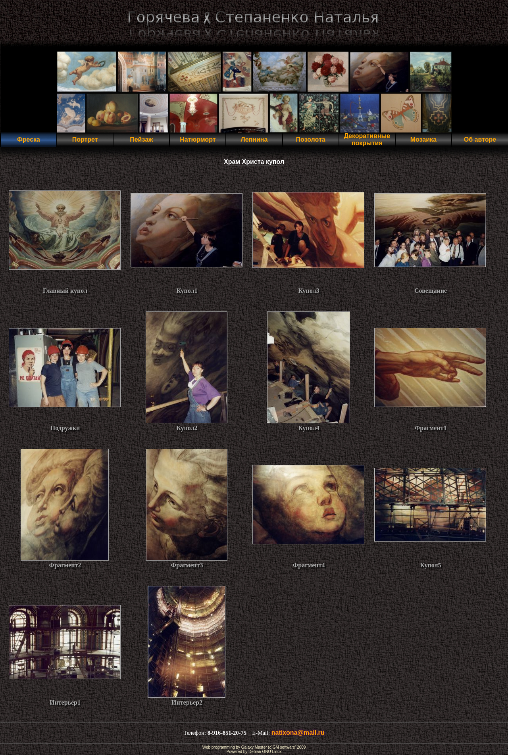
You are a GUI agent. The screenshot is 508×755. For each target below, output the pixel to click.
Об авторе (480, 139)
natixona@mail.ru (298, 732)
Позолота (310, 139)
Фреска (28, 139)
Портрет (85, 139)
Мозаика (423, 139)
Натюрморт (198, 139)
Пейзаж (141, 139)
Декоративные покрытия (367, 139)
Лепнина (254, 139)
